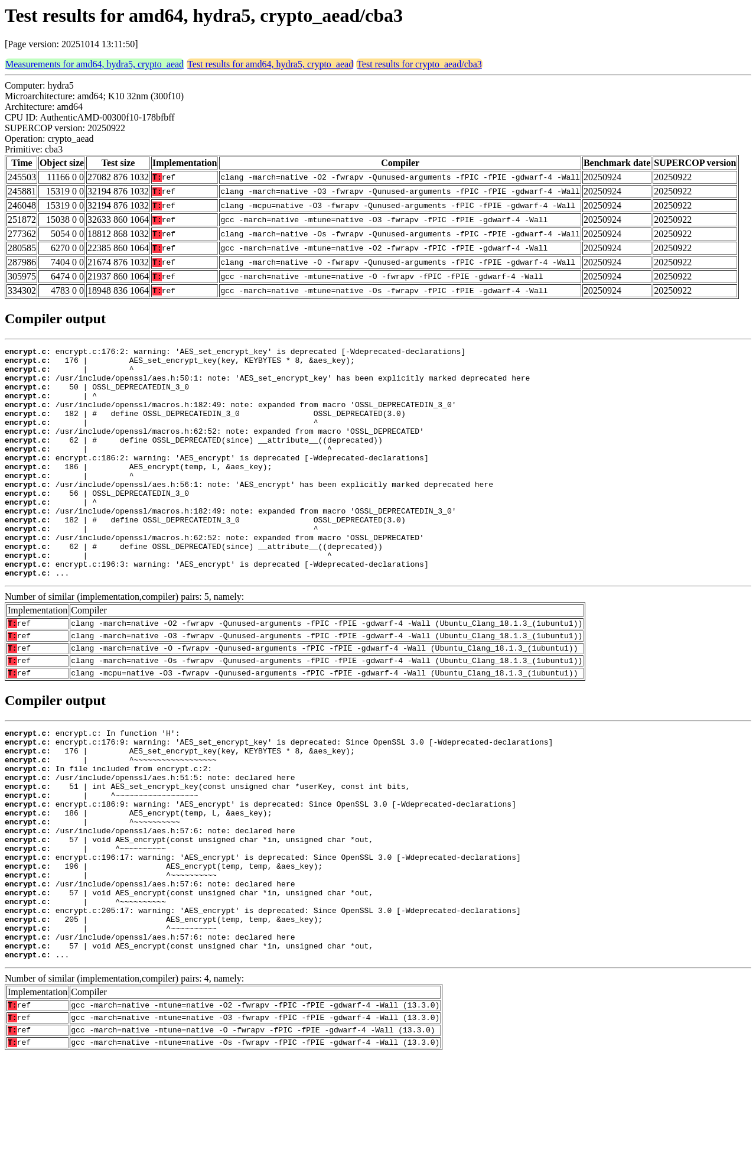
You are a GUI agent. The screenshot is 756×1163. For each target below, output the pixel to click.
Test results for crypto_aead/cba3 (419, 64)
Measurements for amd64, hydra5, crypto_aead (94, 64)
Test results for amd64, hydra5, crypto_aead (270, 64)
